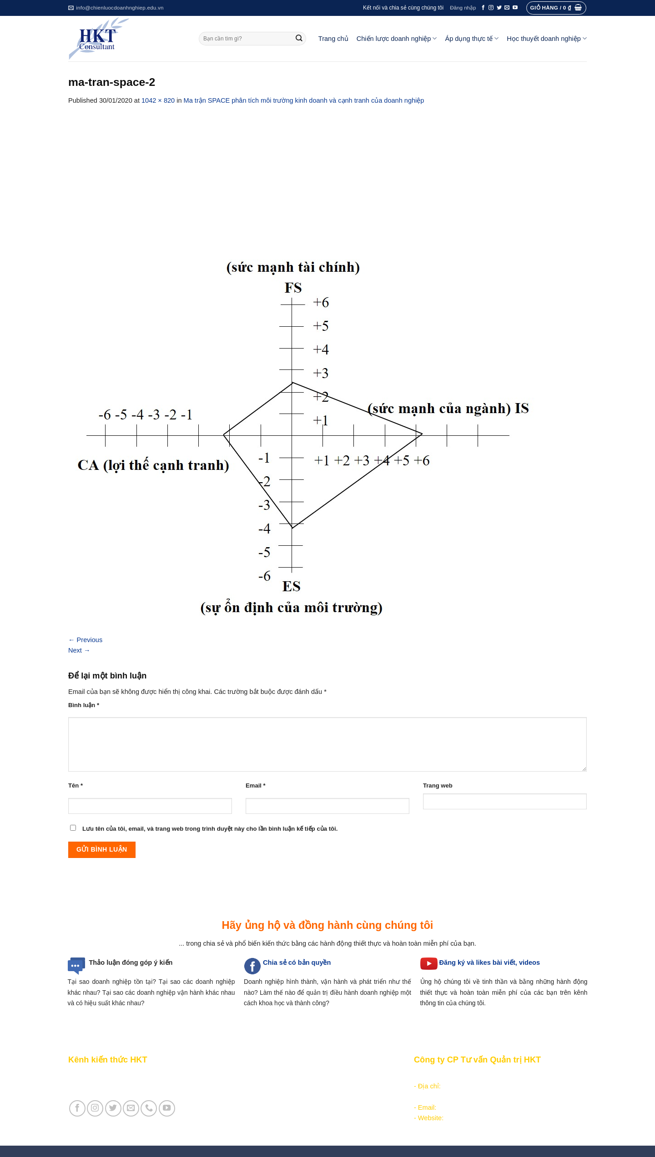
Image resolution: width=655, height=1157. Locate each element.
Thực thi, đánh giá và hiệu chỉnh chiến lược (304, 1096)
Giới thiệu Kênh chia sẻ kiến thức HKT (124, 1075)
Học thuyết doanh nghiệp (547, 38)
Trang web (438, 785)
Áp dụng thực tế (472, 38)
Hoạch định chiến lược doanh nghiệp (295, 1086)
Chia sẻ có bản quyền (297, 962)
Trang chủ (333, 38)
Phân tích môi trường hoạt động (288, 1075)
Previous (85, 639)
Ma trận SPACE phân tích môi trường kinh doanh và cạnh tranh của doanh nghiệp (304, 100)
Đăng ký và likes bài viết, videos (489, 962)
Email (256, 785)
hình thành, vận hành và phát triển (336, 981)
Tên (75, 785)
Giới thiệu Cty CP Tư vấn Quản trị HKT (125, 1086)
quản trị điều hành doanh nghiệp (353, 992)
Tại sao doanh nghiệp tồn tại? (112, 981)
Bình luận (83, 705)
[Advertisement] (327, 174)
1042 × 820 (158, 100)
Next (79, 650)
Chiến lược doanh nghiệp (397, 38)
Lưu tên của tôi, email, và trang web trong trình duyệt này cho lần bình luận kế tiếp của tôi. (210, 828)
